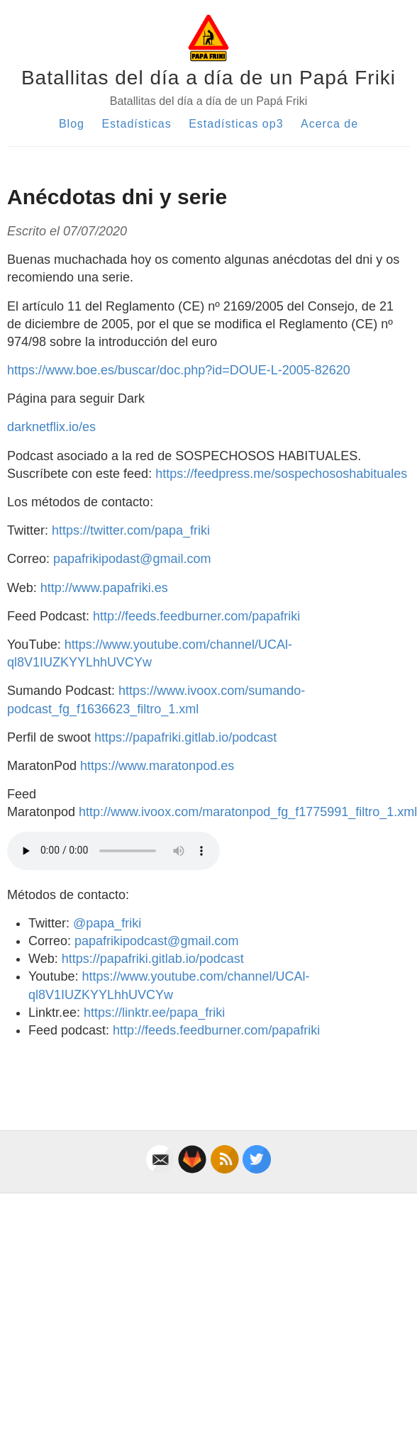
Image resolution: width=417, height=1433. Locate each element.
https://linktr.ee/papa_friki (154, 1012)
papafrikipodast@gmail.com (132, 559)
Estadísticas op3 (236, 124)
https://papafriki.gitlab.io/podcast (185, 737)
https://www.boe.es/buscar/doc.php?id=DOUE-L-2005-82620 (178, 370)
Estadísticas (136, 124)
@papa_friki (107, 923)
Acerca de (329, 124)
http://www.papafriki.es (104, 588)
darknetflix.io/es (51, 427)
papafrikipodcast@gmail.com (156, 941)
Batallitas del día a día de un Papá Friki (208, 78)
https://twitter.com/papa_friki (131, 530)
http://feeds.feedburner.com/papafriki (196, 616)
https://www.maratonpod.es (157, 766)
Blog (71, 124)
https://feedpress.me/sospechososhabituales (281, 474)
